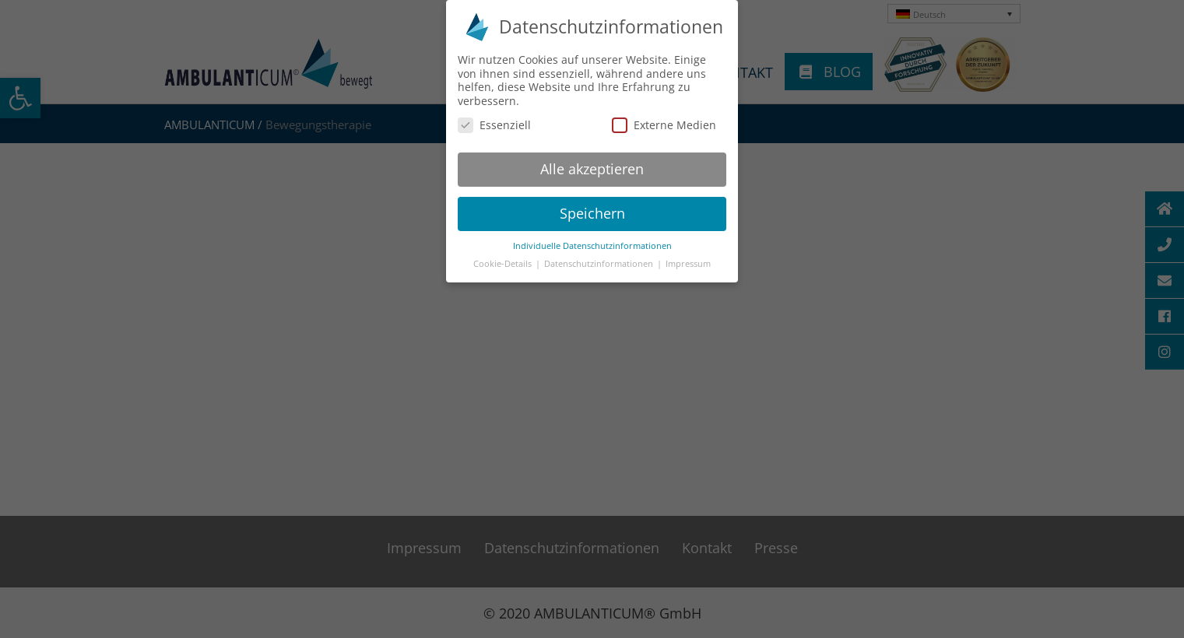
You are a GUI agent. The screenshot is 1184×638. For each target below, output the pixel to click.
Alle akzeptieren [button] (592, 163)
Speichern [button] (592, 207)
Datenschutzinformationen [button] (599, 257)
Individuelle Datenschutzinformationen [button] (592, 239)
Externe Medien (664, 119)
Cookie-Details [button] (503, 257)
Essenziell (494, 119)
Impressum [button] (688, 257)
